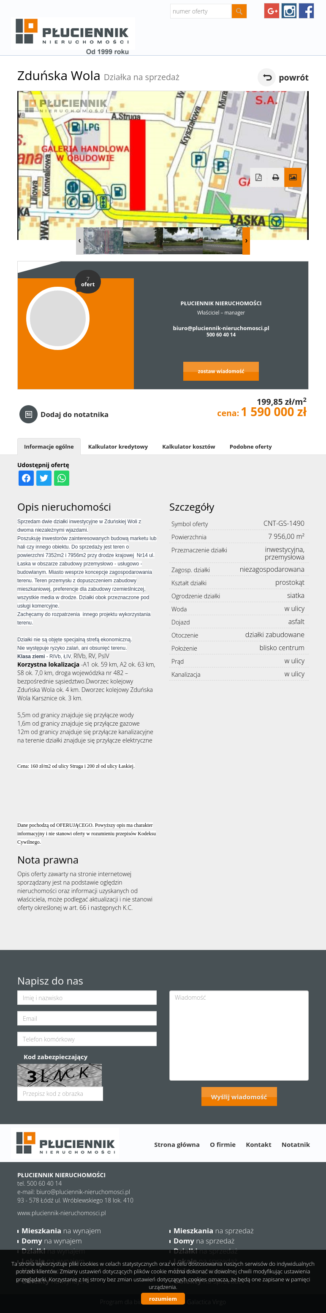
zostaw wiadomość (221, 371)
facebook (306, 11)
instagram (289, 11)
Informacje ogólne (49, 446)
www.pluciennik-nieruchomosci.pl (61, 1213)
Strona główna (177, 1144)
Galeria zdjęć (293, 177)
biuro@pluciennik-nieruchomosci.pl (221, 328)
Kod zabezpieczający (55, 1056)
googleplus (272, 11)
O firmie (223, 1144)
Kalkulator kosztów (188, 446)
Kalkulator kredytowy (118, 446)
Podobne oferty (251, 446)
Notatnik (296, 1144)
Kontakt (259, 1144)
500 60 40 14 (221, 334)
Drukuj (276, 177)
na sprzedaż (214, 1230)
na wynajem (61, 1230)
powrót (294, 77)
